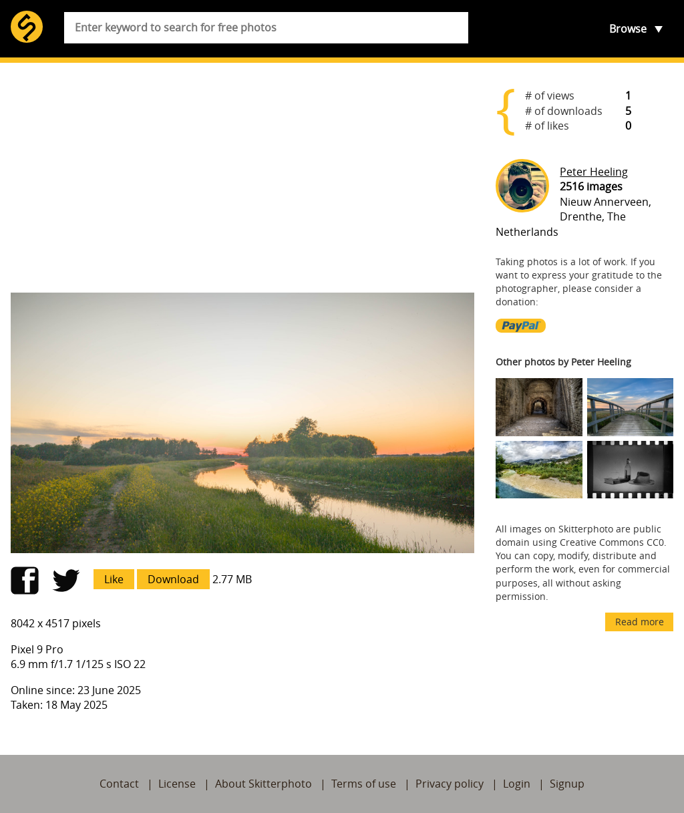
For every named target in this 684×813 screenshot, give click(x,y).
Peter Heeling (594, 171)
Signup (567, 783)
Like (114, 579)
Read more (639, 621)
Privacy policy (449, 783)
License (177, 783)
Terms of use (363, 783)
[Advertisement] (242, 177)
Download (173, 579)
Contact (119, 783)
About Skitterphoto (263, 783)
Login (516, 783)
